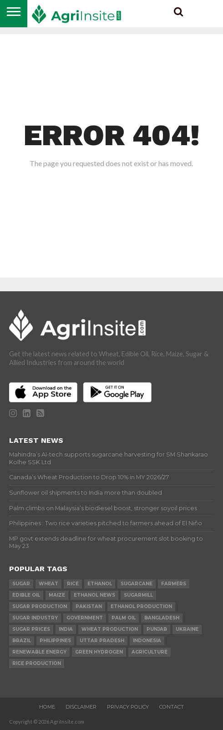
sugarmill (138, 595)
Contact (171, 707)
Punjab (157, 629)
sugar (21, 584)
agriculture (149, 652)
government (84, 618)
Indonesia (147, 641)
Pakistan (89, 606)
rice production (36, 663)
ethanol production (141, 606)
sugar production (39, 606)
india (66, 629)
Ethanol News (94, 595)
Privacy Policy (128, 707)
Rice (73, 584)
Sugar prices (31, 629)
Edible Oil (26, 595)
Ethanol (99, 584)
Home (47, 707)
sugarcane (136, 584)
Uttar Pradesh (102, 641)
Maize (57, 595)
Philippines (55, 641)
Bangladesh (161, 618)
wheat (48, 584)
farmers (173, 584)
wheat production (109, 629)
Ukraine (187, 629)
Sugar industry (35, 618)
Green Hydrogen (99, 652)
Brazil (21, 641)
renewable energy (39, 652)
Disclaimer (81, 707)
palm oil (124, 618)
